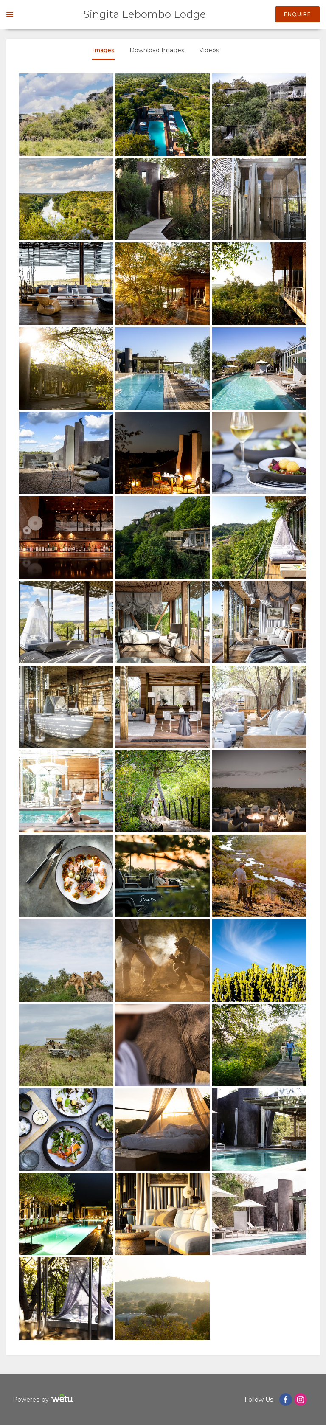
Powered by (44, 1399)
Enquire (297, 14)
